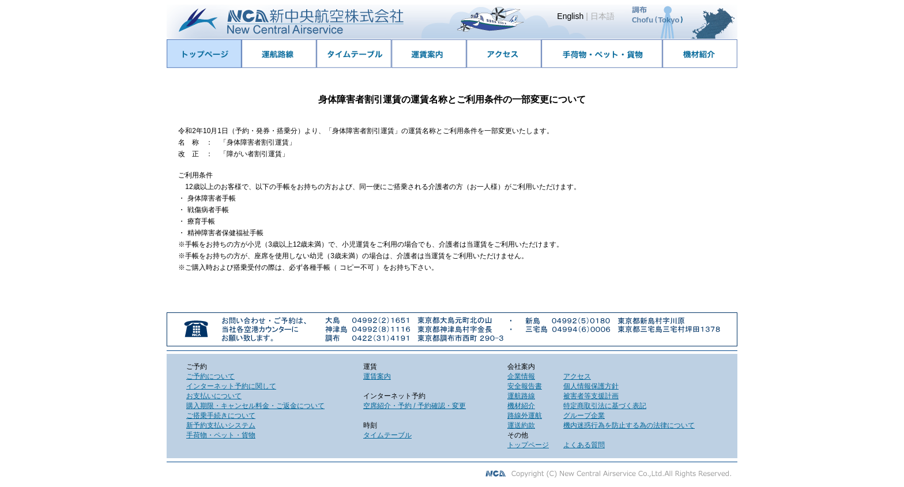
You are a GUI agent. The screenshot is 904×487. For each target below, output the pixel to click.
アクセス (577, 376)
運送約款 (521, 425)
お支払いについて (214, 396)
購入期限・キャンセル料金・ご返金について (255, 406)
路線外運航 (524, 416)
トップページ (528, 445)
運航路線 (521, 396)
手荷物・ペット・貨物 (220, 435)
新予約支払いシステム (220, 425)
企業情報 (521, 376)
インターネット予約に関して (231, 386)
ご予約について (210, 376)
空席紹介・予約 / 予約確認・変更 (414, 406)
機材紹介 (521, 406)
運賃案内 (377, 376)
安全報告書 (524, 386)
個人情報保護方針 (591, 386)
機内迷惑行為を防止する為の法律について (629, 425)
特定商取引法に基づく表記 (604, 406)
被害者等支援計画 (591, 396)
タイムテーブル (387, 435)
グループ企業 (584, 416)
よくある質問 (584, 445)
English (570, 16)
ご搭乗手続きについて (220, 416)
